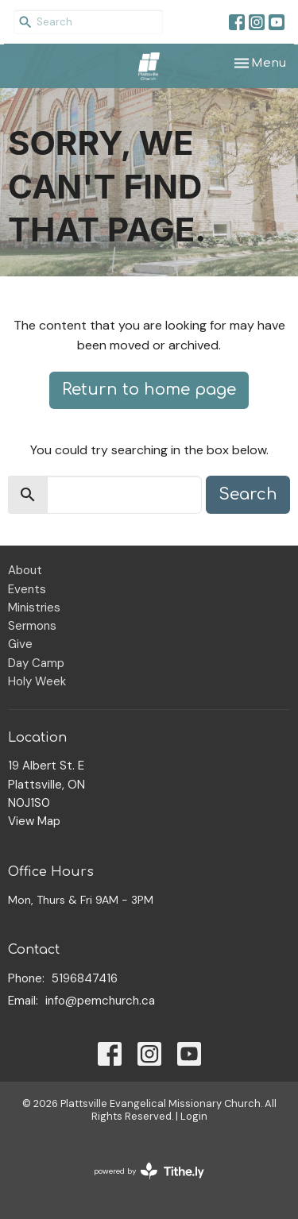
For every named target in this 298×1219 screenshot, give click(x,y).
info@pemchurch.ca (100, 1001)
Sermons (32, 626)
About (25, 570)
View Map (34, 821)
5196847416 (85, 978)
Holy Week (37, 681)
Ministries (34, 607)
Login (193, 1116)
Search (248, 494)
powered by (149, 1171)
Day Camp (36, 663)
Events (27, 589)
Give (20, 644)
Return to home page (149, 389)
